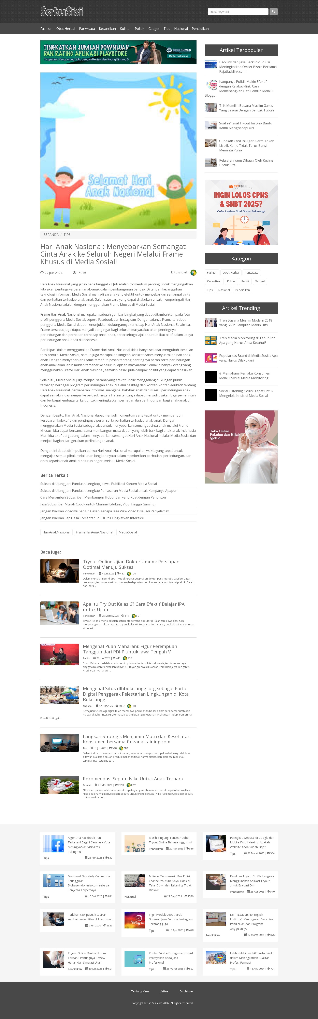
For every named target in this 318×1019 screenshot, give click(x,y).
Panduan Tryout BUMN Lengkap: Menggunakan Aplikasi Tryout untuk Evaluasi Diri (252, 880)
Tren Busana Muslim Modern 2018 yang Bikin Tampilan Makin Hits (245, 322)
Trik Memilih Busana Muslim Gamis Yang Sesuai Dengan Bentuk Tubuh (246, 107)
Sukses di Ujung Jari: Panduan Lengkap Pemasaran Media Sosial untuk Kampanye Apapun (108, 490)
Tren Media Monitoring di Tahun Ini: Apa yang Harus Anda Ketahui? (247, 340)
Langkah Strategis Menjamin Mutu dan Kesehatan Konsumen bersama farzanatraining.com (136, 739)
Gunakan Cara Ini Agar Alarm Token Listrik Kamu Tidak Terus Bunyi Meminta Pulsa (246, 145)
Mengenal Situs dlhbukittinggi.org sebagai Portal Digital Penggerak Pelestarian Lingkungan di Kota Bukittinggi (136, 694)
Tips (166, 28)
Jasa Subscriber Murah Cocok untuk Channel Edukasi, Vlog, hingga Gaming (97, 504)
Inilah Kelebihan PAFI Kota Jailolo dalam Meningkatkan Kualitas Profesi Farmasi (252, 957)
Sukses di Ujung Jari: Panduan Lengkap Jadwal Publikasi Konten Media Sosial (98, 483)
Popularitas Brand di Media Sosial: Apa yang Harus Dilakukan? (248, 358)
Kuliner (125, 28)
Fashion (46, 28)
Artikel (164, 991)
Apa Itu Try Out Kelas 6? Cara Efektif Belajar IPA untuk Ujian (134, 607)
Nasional (181, 28)
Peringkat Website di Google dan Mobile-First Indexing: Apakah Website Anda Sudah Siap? (252, 842)
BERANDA (51, 234)
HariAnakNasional (56, 532)
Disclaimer (186, 991)
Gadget (153, 28)
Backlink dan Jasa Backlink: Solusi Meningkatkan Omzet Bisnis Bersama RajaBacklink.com (248, 67)
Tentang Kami (140, 991)
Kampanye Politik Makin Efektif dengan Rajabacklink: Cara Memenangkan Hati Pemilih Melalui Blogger (239, 88)
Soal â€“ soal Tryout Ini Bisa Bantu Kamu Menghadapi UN (245, 125)
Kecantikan (107, 28)
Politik (139, 28)
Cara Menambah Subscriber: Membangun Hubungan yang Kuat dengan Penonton (103, 497)
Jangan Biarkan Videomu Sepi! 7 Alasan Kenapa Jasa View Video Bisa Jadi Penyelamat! (104, 511)
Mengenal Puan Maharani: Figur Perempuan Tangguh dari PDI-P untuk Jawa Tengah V (130, 649)
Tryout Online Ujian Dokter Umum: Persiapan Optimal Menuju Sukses (131, 564)
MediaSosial (128, 532)
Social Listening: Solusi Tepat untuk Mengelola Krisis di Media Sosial (246, 393)
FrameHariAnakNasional (94, 532)
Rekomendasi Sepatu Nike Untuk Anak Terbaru (133, 778)
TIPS (67, 234)
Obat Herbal (65, 28)
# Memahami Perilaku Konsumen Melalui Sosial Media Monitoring (244, 375)
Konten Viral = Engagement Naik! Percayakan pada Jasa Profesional (171, 957)
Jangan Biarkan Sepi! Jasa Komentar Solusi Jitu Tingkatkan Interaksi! (92, 518)
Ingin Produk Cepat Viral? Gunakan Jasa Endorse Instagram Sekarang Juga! (171, 919)
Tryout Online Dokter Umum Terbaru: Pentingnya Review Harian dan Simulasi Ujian (87, 957)
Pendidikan (200, 28)
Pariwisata (87, 28)
